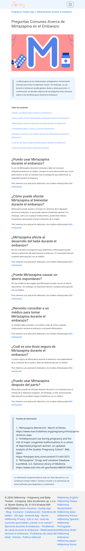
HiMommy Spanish (68, 519)
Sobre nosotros (28, 508)
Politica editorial (32, 537)
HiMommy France (67, 515)
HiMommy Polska (67, 501)
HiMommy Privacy (15, 519)
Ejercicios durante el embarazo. (22, 526)
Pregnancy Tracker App (22, 12)
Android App (32, 515)
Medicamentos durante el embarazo (54, 12)
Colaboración (32, 512)
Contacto (18, 512)
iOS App (18, 515)
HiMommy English (67, 497)
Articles (16, 537)
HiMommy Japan (66, 540)
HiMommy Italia (66, 512)
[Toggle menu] (70, 4)
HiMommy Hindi (66, 530)
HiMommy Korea (66, 544)
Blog (8, 512)
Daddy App (44, 508)
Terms (44, 515)
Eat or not (32, 519)
